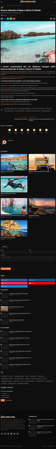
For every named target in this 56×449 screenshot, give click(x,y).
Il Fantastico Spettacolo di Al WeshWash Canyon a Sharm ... (13, 215)
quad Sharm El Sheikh (40, 381)
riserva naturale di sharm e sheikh (25, 108)
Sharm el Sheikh (4, 376)
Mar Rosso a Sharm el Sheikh (7, 171)
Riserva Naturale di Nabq (7, 83)
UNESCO (30, 104)
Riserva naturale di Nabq (7, 101)
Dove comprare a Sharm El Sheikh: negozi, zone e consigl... (20, 351)
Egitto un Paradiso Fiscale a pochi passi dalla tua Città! (19, 313)
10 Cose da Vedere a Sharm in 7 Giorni (16, 306)
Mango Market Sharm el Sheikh (6, 378)
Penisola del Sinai (16, 381)
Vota (3, 400)
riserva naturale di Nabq (7, 93)
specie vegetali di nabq (46, 110)
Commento (3, 254)
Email (30, 250)
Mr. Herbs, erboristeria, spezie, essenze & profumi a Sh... (20, 300)
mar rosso (11, 376)
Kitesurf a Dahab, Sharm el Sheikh (8, 193)
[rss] (17, 433)
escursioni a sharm (49, 381)
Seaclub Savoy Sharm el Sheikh (20, 119)
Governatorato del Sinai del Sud (39, 71)
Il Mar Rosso (4, 393)
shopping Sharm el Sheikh (19, 376)
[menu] (1, 2)
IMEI (22, 381)
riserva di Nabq (49, 108)
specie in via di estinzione (19, 110)
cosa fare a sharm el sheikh (36, 378)
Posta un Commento (6, 268)
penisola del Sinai (18, 78)
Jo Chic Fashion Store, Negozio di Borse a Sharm (18, 293)
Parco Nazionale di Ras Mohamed (8, 237)
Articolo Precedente (22, 117)
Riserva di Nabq (5, 87)
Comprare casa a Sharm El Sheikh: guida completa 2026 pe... (20, 331)
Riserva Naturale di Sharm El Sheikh (9, 71)
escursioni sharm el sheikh (29, 381)
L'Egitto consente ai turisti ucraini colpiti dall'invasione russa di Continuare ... (41, 120)
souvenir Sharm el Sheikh (18, 378)
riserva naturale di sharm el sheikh (11, 108)
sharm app (27, 378)
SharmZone (10, 140)
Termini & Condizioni (50, 446)
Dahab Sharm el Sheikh (34, 215)
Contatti (43, 446)
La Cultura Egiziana (5, 397)
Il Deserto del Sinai (5, 395)
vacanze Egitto (3, 383)
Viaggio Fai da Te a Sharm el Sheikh (44, 432)
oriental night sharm (12, 383)
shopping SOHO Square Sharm (23, 383)
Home (2, 5)
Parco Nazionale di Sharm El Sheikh (8, 76)
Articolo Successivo (33, 117)
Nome (2, 250)
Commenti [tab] (4, 246)
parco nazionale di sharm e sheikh (39, 108)
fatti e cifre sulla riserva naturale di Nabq (33, 110)
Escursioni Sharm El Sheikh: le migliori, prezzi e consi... (19, 344)
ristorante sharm (41, 376)
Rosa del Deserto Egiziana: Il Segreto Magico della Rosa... (20, 364)
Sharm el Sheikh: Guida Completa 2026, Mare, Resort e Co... (20, 357)
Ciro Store (44, 378)
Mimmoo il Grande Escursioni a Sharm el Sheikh (39, 171)
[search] (54, 2)
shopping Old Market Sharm (6, 381)
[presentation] (9, 264)
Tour (5, 5)
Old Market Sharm (33, 376)
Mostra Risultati (9, 400)
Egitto (26, 71)
